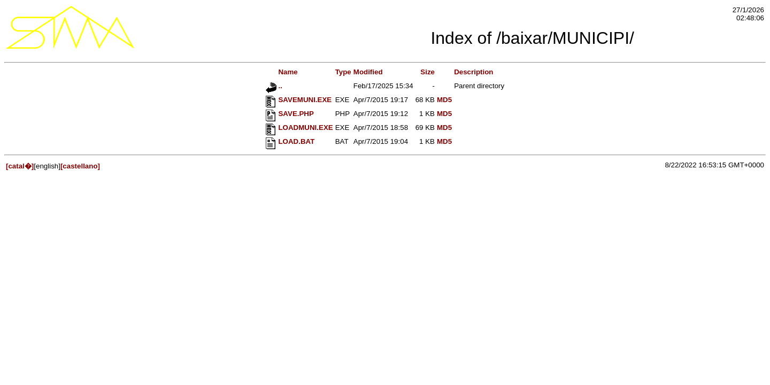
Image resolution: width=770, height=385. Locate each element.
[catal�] (20, 166)
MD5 (444, 100)
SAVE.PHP (290, 114)
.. (274, 86)
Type (343, 72)
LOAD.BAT (290, 141)
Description (473, 72)
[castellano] (80, 166)
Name (282, 72)
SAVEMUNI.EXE (299, 100)
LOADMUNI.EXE (299, 128)
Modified (368, 72)
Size (427, 72)
